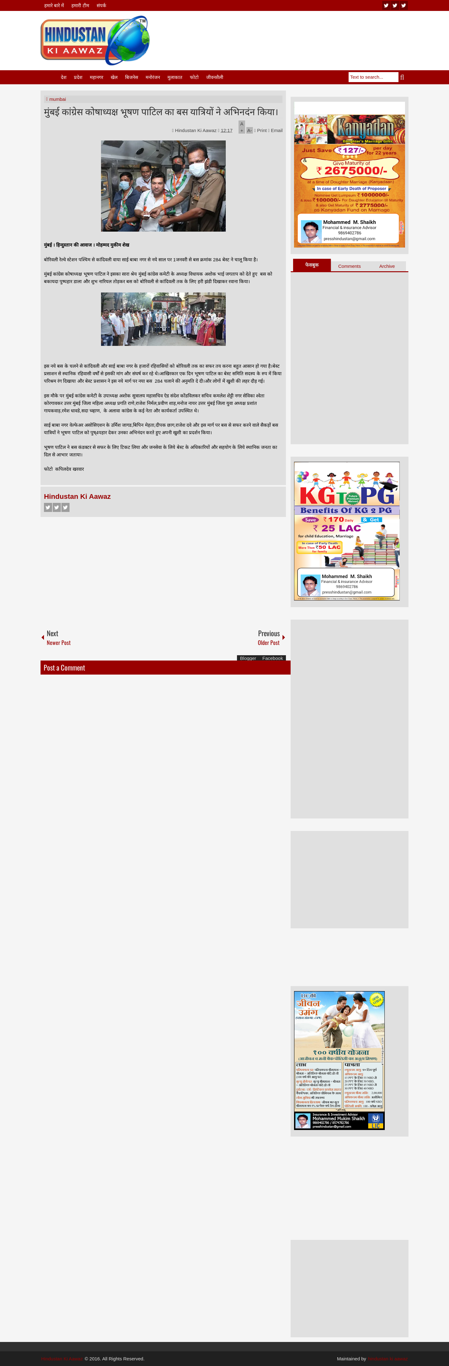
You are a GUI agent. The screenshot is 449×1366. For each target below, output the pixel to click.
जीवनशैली (214, 77)
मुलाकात (174, 77)
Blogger (248, 658)
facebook (404, 5)
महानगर (96, 77)
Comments (349, 266)
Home (50, 77)
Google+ (65, 507)
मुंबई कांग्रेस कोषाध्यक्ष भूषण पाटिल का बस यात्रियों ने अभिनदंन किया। (161, 111)
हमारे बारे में (54, 5)
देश (63, 77)
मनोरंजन (153, 77)
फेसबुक (312, 265)
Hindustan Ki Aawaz (196, 130)
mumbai (57, 99)
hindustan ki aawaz (388, 1358)
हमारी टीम (80, 5)
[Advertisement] (294, 31)
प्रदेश (78, 77)
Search (403, 77)
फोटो (194, 77)
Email (275, 130)
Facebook (48, 507)
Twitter (57, 507)
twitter (395, 5)
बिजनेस (131, 77)
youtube (386, 5)
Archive (387, 266)
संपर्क (101, 5)
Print (260, 130)
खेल (114, 77)
